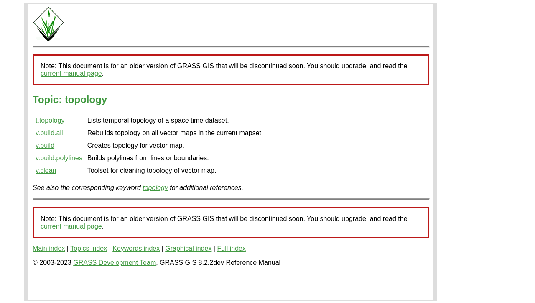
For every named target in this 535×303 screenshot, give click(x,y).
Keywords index (136, 248)
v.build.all (49, 132)
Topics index (88, 248)
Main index (49, 248)
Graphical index (188, 248)
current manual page (71, 73)
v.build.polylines (59, 158)
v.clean (46, 170)
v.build (45, 145)
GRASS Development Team (114, 262)
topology (155, 187)
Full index (231, 248)
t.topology (50, 120)
